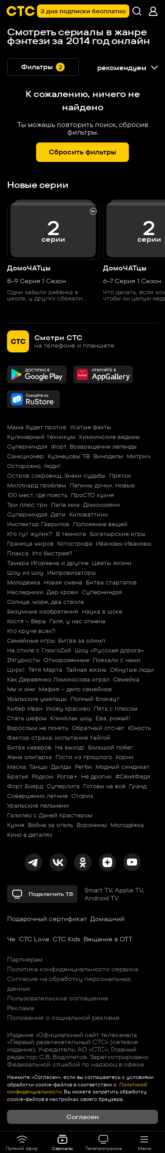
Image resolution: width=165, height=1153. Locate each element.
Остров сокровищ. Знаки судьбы (56, 475)
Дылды (61, 766)
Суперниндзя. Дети (36, 514)
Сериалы (62, 1142)
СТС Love (34, 939)
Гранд (138, 786)
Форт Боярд (25, 786)
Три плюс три (27, 504)
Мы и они (21, 689)
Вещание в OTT (108, 939)
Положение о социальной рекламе (63, 1018)
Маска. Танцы (27, 766)
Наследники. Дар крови (42, 591)
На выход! (69, 747)
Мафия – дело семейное (75, 689)
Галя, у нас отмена (77, 621)
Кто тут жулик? (29, 533)
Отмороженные (66, 659)
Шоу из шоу (25, 572)
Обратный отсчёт (98, 727)
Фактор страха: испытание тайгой (58, 737)
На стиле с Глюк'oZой (39, 650)
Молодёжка (127, 824)
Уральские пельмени (38, 805)
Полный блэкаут (95, 698)
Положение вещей (100, 524)
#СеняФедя (132, 776)
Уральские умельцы (37, 698)
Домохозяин (101, 504)
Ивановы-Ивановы (123, 543)
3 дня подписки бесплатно (83, 11)
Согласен (82, 1117)
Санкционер (25, 456)
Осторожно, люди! (34, 465)
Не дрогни (96, 776)
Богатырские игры (118, 533)
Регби (83, 766)
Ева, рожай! (112, 718)
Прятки (120, 475)
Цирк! (16, 669)
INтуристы (23, 659)
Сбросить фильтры (82, 152)
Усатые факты (90, 427)
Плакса (18, 553)
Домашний (107, 919)
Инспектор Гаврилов (38, 524)
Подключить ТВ (42, 894)
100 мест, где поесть (37, 494)
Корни (125, 756)
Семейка (126, 679)
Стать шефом (27, 718)
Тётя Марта (45, 669)
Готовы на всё (104, 786)
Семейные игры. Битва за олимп (56, 640)
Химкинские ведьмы (109, 436)
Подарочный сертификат (47, 919)
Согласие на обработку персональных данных (69, 983)
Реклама (20, 1008)
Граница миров (30, 543)
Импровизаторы (71, 572)
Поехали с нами (117, 659)
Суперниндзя (27, 446)
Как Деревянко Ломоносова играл (58, 679)
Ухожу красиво (68, 708)
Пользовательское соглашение (57, 998)
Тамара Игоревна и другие (47, 562)
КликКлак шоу (71, 718)
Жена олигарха (29, 756)
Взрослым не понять (37, 727)
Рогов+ (67, 776)
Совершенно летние (37, 795)
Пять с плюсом (116, 708)
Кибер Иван (24, 708)
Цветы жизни (112, 562)
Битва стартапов (111, 582)
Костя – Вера (26, 621)
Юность (139, 727)
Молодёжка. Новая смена (44, 582)
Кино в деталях (29, 834)
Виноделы (108, 456)
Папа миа (65, 504)
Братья (17, 776)
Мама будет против (36, 427)
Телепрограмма (103, 1142)
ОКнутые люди (132, 669)
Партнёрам (25, 959)
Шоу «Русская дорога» (109, 650)
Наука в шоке (102, 611)
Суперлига (63, 786)
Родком (42, 776)
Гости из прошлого (83, 756)
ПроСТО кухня (92, 494)
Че (11, 939)
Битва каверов (29, 747)
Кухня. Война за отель (40, 824)
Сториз (82, 795)
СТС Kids (66, 939)
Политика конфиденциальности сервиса (72, 969)
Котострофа (74, 543)
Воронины (92, 824)
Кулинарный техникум (41, 436)
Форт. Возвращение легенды (94, 446)
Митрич (138, 456)
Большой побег (110, 747)
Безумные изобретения (42, 611)
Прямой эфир (22, 1142)
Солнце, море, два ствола (45, 601)
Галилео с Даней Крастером (49, 815)
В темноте (71, 533)
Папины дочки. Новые (102, 485)
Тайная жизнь (86, 669)
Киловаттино (88, 514)
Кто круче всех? (31, 630)
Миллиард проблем (36, 485)
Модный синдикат (122, 766)
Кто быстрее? (52, 553)
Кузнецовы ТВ (69, 456)
